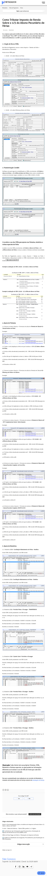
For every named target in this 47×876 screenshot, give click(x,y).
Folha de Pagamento (14, 7)
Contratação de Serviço (38, 780)
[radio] (18, 798)
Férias (21, 7)
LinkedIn (8, 790)
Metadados (5, 7)
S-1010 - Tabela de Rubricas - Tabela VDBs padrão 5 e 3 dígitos (19, 828)
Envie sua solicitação (34, 814)
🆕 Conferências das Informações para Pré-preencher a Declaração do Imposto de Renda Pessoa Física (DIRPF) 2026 (21, 831)
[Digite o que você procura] (23, 11)
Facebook (3, 790)
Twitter (6, 790)
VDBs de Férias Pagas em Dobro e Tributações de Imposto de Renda (20, 835)
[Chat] (41, 873)
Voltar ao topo (6, 850)
